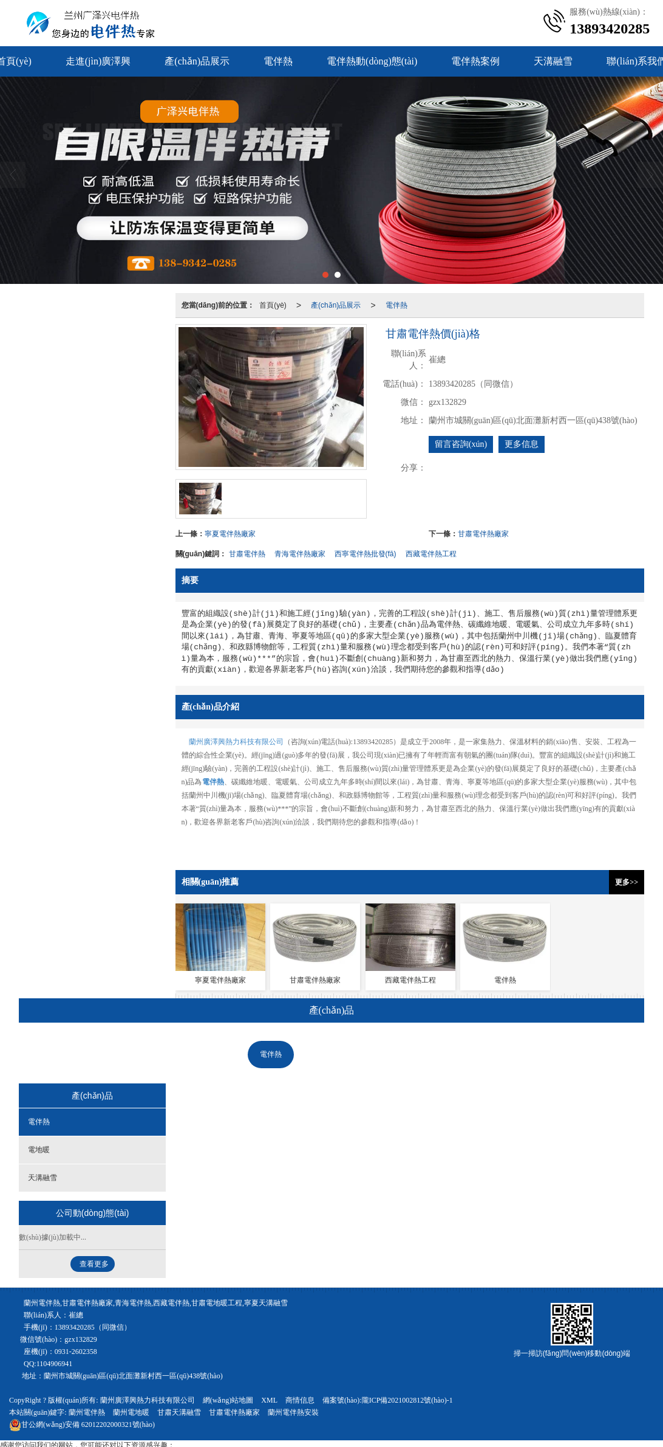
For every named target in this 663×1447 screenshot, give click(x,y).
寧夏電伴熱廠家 (230, 534)
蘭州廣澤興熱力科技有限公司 (236, 741)
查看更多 (94, 1264)
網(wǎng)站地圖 (228, 1400)
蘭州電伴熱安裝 (293, 1412)
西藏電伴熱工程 (431, 554)
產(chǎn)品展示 (197, 61)
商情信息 (299, 1400)
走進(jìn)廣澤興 (98, 61)
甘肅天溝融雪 (179, 1412)
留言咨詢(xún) (461, 444)
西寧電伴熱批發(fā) (365, 554)
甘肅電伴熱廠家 (483, 534)
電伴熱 (278, 61)
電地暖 (325, 1054)
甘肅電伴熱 (247, 554)
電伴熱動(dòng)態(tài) (372, 61)
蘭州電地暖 (131, 1412)
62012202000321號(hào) (82, 1424)
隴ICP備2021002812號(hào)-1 (407, 1400)
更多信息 (522, 444)
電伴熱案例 (475, 61)
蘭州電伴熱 (87, 1412)
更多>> (626, 882)
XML (269, 1400)
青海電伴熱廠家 (299, 554)
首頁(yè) (273, 305)
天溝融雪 (553, 61)
